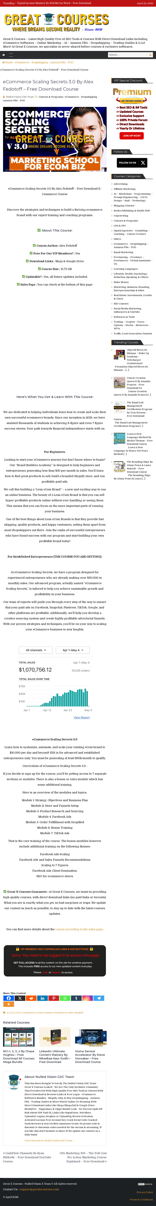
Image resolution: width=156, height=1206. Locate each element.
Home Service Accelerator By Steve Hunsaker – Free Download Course (90, 1057)
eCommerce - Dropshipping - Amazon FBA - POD (44, 62)
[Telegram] (99, 998)
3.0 (17, 1012)
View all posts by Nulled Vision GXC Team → (50, 1140)
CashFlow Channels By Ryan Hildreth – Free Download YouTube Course (27, 1157)
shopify (79, 1012)
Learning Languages (126, 269)
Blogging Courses (124, 205)
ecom (39, 1012)
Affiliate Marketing (125, 189)
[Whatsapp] (65, 998)
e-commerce (27, 1012)
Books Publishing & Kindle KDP (132, 210)
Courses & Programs (51, 96)
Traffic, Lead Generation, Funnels (133, 333)
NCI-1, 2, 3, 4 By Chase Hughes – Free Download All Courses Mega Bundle (18, 1057)
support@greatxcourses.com (39, 1189)
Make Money (121, 282)
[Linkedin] (42, 998)
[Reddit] (31, 998)
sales (71, 1012)
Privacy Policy (145, 1192)
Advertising (121, 184)
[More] (8, 1004)
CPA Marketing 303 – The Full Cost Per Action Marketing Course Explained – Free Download (83, 1157)
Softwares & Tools (124, 317)
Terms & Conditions (141, 1199)
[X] (20, 998)
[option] (55, 3)
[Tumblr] (76, 998)
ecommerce (60, 1012)
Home (7, 62)
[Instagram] (87, 998)
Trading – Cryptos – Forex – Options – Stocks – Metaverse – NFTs (132, 325)
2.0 (10, 1012)
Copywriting (121, 215)
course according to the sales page (79, 929)
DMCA (117, 239)
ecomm (47, 1012)
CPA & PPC (120, 225)
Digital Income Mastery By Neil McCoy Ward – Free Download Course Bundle (63, 3)
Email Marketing (123, 252)
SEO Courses (121, 303)
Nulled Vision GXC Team (20, 96)
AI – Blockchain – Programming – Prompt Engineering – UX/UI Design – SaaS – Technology (133, 197)
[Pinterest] (53, 998)
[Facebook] (8, 998)
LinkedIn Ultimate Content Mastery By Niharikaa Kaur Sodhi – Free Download (55, 1057)
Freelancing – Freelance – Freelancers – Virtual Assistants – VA (133, 260)
